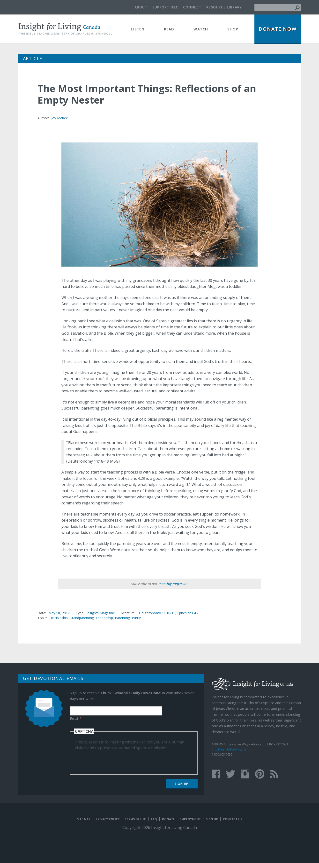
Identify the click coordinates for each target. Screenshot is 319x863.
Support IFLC (165, 7)
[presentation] (111, 760)
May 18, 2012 (59, 613)
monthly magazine (173, 583)
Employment (190, 819)
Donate (168, 819)
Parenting (122, 617)
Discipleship (58, 617)
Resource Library (224, 7)
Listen (137, 29)
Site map (83, 819)
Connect (192, 7)
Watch (200, 29)
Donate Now (278, 29)
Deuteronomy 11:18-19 (157, 613)
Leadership (104, 617)
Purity (136, 617)
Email (76, 718)
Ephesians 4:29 (188, 613)
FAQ (154, 819)
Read (169, 29)
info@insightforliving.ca (229, 749)
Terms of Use (135, 819)
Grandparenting (82, 617)
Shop (232, 29)
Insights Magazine (101, 613)
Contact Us (232, 819)
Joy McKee (59, 118)
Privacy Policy (108, 819)
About (141, 7)
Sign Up (181, 784)
